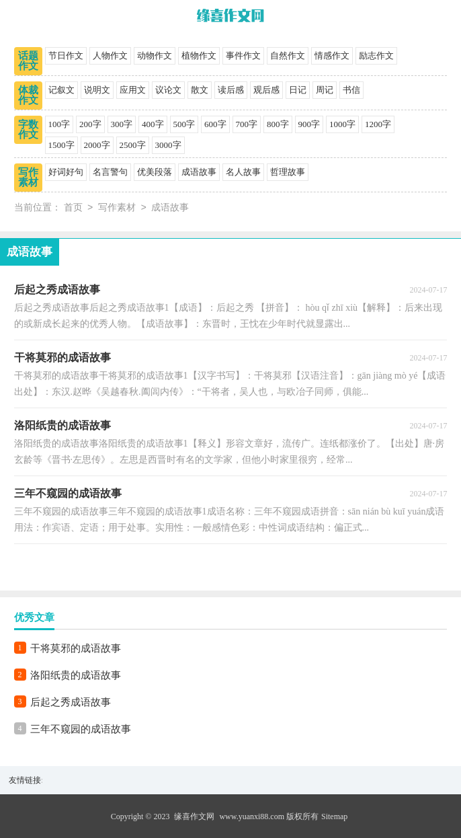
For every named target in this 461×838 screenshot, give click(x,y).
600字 (215, 124)
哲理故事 (287, 172)
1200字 (378, 124)
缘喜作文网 (194, 816)
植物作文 (198, 55)
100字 (59, 124)
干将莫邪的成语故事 (75, 648)
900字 (309, 124)
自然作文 (287, 55)
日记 (297, 90)
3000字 (168, 145)
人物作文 (110, 55)
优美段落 (154, 172)
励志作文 (376, 55)
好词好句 (65, 172)
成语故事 (198, 172)
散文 (199, 90)
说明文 (97, 90)
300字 (122, 124)
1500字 (61, 145)
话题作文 (28, 60)
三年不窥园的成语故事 (80, 729)
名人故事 (243, 172)
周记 (324, 90)
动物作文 (154, 55)
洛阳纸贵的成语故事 (75, 675)
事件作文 (243, 55)
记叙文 (61, 90)
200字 (90, 124)
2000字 (97, 145)
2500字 (133, 145)
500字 (184, 124)
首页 (73, 208)
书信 (351, 90)
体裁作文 (28, 95)
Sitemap (334, 816)
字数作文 (28, 129)
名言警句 (110, 172)
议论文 (168, 90)
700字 (247, 124)
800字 (278, 124)
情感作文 (332, 55)
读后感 (231, 90)
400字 (153, 124)
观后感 (266, 90)
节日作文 (65, 55)
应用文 (133, 90)
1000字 (342, 124)
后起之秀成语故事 (70, 702)
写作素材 (28, 177)
